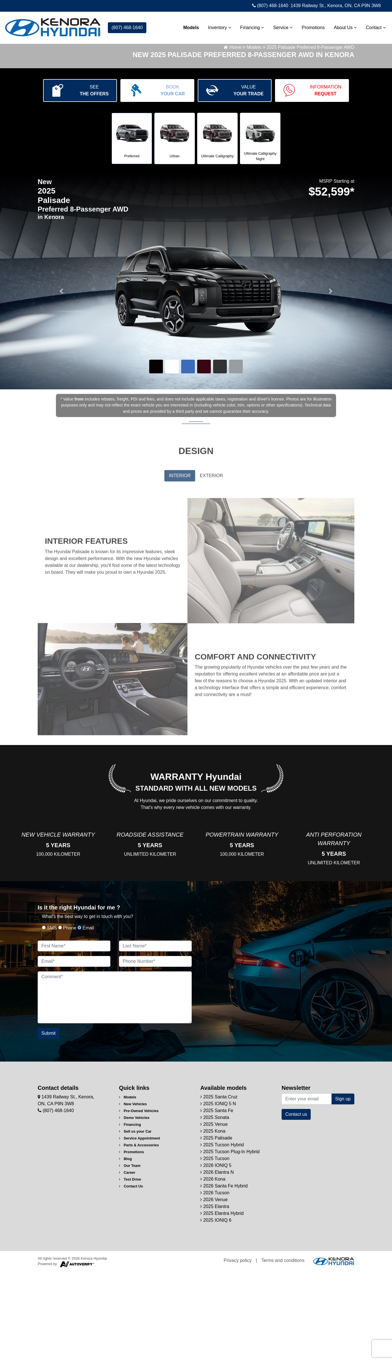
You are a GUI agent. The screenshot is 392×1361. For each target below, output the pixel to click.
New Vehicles (133, 1193)
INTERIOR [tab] (180, 566)
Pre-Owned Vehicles (139, 1200)
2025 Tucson (214, 1247)
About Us (342, 26)
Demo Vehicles (134, 1207)
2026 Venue (214, 1288)
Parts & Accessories (139, 1234)
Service (280, 26)
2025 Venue (214, 1213)
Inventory (216, 26)
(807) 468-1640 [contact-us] (127, 26)
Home (232, 130)
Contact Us (131, 1275)
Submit (48, 1122)
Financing (249, 26)
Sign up (343, 1188)
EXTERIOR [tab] (211, 566)
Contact (373, 26)
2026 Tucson (214, 1282)
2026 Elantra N (217, 1261)
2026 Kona (212, 1268)
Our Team (129, 1255)
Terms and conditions (282, 1349)
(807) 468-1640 (270, 5)
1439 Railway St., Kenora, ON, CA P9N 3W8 (335, 5)
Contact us (296, 1203)
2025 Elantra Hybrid (222, 1302)
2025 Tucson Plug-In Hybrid (230, 1241)
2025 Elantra (214, 1295)
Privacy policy (238, 1349)
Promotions (310, 26)
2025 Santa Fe (216, 1199)
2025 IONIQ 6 (215, 1309)
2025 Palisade (216, 1227)
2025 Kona (212, 1220)
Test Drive (130, 1269)
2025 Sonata (214, 1206)
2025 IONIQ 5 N (218, 1193)
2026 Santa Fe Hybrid (224, 1275)
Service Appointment (139, 1227)
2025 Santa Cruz (219, 1186)
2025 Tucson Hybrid (222, 1234)
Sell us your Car (135, 1221)
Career (127, 1262)
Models (188, 26)
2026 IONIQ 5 (215, 1254)
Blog (125, 1248)
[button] (61, 374)
